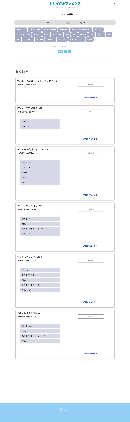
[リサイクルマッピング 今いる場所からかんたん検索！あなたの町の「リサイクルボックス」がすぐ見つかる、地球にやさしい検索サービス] (65, 3)
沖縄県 (67, 23)
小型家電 (83, 34)
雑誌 (67, 34)
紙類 (74, 34)
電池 (109, 34)
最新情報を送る (90, 98)
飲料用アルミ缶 (35, 29)
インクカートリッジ (76, 39)
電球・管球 (62, 39)
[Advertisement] (65, 374)
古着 (91, 34)
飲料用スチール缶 (50, 29)
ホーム (50, 23)
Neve (3, 419)
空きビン (100, 34)
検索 (60, 51)
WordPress (17, 419)
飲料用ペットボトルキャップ (81, 29)
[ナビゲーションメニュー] (114, 3)
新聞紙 (46, 34)
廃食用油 (40, 39)
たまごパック (28, 39)
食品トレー (63, 29)
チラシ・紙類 (57, 34)
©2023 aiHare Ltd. (65, 409)
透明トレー (50, 39)
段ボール (37, 34)
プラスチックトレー (23, 34)
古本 (18, 39)
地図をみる (91, 84)
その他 (89, 39)
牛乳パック (98, 29)
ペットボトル (21, 29)
